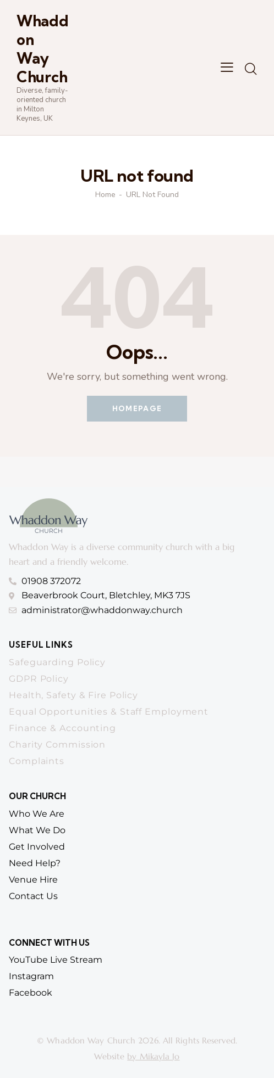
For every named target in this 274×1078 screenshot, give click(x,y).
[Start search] (250, 69)
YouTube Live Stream (55, 960)
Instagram (31, 976)
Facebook (30, 992)
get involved (37, 846)
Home (105, 195)
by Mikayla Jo (153, 1056)
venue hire (33, 879)
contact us (33, 896)
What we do (37, 830)
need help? (35, 863)
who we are (36, 813)
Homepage (137, 408)
